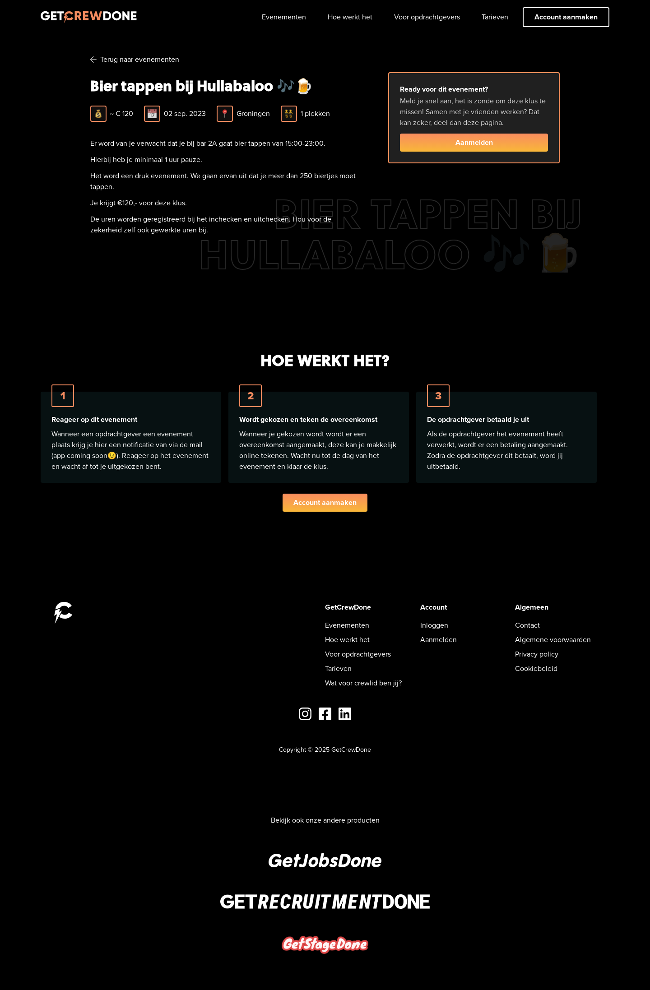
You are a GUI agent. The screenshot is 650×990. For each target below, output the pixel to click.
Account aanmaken (566, 17)
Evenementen (284, 17)
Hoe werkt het (350, 17)
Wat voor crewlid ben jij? (363, 683)
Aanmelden (474, 142)
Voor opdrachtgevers (427, 17)
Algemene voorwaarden (553, 639)
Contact (527, 625)
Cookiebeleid (536, 668)
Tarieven (495, 17)
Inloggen (434, 625)
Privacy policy (536, 654)
